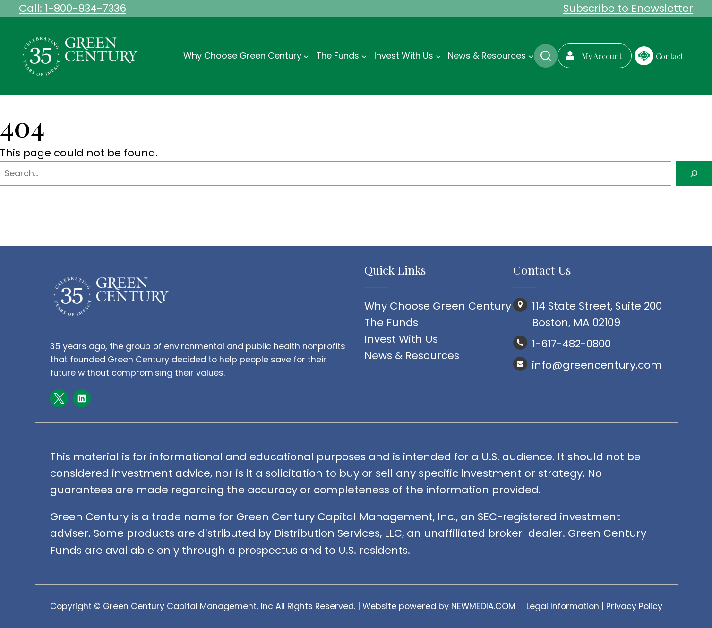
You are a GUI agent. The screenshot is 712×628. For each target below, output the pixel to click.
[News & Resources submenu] (531, 56)
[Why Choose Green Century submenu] (306, 56)
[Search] (694, 173)
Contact (669, 56)
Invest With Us (401, 339)
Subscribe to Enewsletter (628, 8)
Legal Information (562, 606)
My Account (602, 56)
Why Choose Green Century (437, 306)
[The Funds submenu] (364, 56)
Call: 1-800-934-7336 (72, 8)
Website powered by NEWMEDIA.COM (438, 606)
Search (546, 56)
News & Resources (411, 355)
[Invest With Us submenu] (438, 56)
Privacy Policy (634, 606)
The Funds (391, 322)
